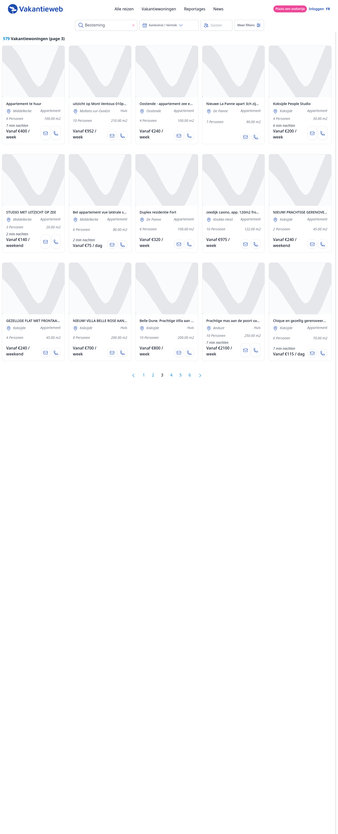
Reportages (194, 9)
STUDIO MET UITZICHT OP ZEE (31, 212)
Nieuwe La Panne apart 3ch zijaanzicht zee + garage (249, 103)
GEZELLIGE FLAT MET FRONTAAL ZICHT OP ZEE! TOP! (49, 320)
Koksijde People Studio (292, 103)
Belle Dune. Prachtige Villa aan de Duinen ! (175, 320)
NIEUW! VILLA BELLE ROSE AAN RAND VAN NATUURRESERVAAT (124, 320)
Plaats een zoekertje (290, 9)
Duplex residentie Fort (158, 212)
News (218, 9)
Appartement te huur (23, 103)
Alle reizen (124, 9)
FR (328, 8)
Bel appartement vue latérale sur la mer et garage (114, 212)
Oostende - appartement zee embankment (175, 103)
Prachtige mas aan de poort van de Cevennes (243, 320)
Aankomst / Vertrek (162, 25)
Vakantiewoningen (159, 9)
